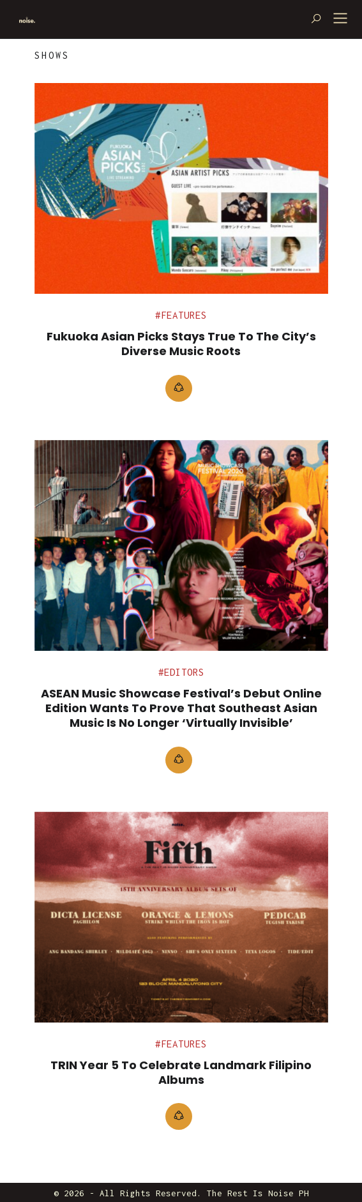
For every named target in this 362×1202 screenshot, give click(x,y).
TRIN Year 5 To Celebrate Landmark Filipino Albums (181, 1072)
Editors (184, 672)
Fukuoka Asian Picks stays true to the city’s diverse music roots (181, 343)
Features (184, 315)
